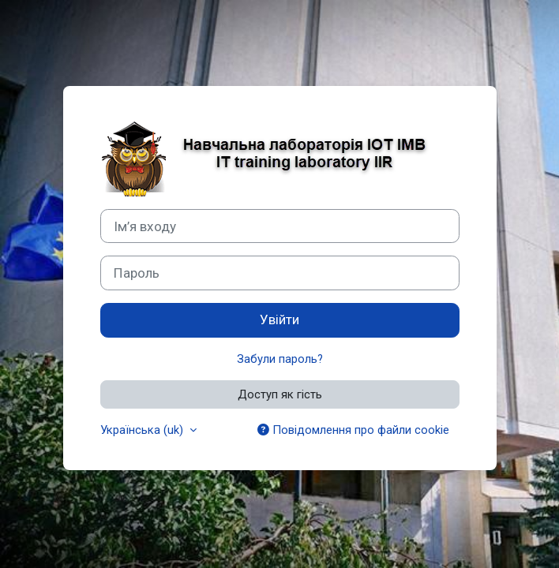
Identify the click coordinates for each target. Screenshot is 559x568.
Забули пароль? (280, 359)
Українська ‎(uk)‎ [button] (143, 430)
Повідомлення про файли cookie (353, 430)
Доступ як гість (280, 394)
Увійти (279, 319)
